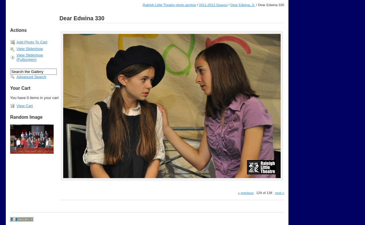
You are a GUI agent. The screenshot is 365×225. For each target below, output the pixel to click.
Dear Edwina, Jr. (242, 5)
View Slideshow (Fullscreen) (30, 57)
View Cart (25, 106)
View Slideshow (30, 49)
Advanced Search (31, 77)
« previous (246, 193)
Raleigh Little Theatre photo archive (169, 5)
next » (279, 193)
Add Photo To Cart (32, 42)
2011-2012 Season (213, 5)
